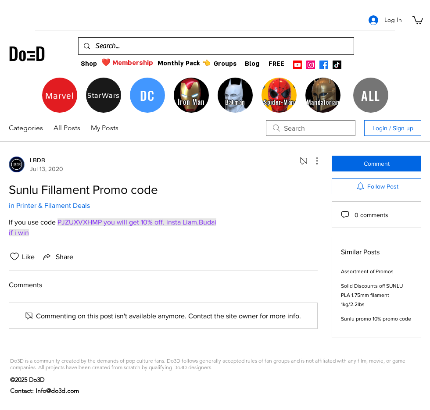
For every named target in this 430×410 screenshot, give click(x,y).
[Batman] (235, 95)
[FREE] (276, 63)
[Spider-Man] (279, 95)
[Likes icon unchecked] (14, 256)
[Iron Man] (191, 95)
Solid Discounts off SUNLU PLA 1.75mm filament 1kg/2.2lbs (372, 295)
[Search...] (215, 46)
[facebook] (323, 65)
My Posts (104, 128)
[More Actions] (312, 161)
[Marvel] (59, 95)
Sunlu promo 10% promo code (376, 319)
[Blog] (252, 63)
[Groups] (225, 63)
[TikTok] (337, 65)
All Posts (67, 128)
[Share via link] (57, 256)
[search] (310, 128)
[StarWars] (103, 95)
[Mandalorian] (322, 95)
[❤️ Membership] (127, 62)
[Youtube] (297, 65)
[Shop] (89, 63)
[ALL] (370, 95)
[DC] (147, 95)
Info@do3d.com (57, 391)
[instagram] (310, 65)
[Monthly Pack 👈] (184, 63)
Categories (26, 128)
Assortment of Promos (367, 271)
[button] (417, 19)
